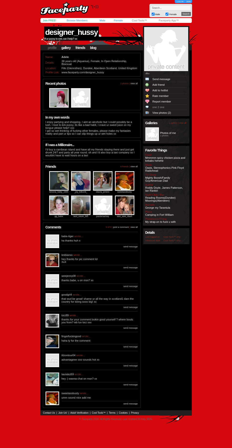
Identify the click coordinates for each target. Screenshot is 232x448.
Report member (161, 101)
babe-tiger (68, 236)
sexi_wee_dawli (124, 216)
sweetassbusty (124, 192)
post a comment (121, 227)
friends (80, 48)
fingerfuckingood (71, 336)
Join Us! (62, 412)
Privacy (135, 412)
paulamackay (102, 216)
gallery (66, 48)
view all (134, 83)
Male (102, 20)
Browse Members (77, 20)
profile (52, 48)
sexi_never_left (80, 216)
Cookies (123, 412)
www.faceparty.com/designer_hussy (83, 72)
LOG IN (180, 1)
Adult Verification (79, 412)
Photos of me (168, 132)
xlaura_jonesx (103, 192)
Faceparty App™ (169, 20)
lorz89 (65, 315)
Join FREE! (49, 20)
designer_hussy (71, 32)
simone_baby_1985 (58, 192)
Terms (112, 412)
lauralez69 (68, 374)
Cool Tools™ (139, 20)
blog (93, 48)
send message (130, 246)
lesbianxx (67, 254)
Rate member (160, 95)
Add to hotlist (160, 90)
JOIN (188, 1)
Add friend (158, 84)
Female (118, 20)
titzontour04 (68, 355)
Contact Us (49, 412)
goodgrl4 (67, 294)
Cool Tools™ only (172, 237)
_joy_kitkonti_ (80, 192)
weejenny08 (69, 275)
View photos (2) (161, 112)
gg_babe (59, 216)
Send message (161, 79)
